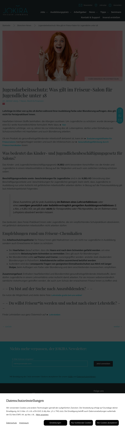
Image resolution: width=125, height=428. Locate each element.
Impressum (24, 423)
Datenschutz (11, 423)
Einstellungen (55, 423)
